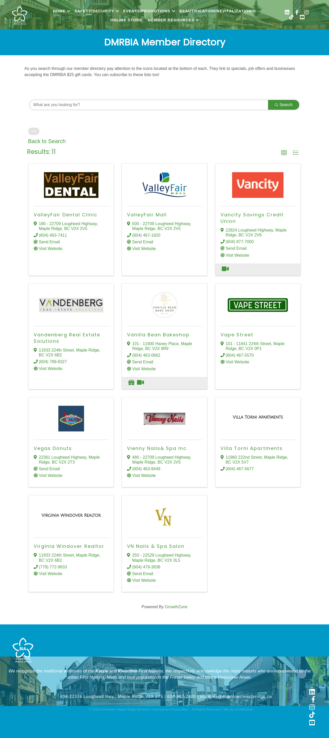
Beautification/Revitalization (215, 11)
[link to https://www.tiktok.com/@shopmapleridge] (291, 18)
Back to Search (47, 141)
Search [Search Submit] (284, 105)
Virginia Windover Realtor (69, 546)
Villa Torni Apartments (252, 448)
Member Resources (171, 20)
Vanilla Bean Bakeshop (158, 334)
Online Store (126, 20)
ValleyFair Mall (147, 214)
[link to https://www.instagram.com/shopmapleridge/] (307, 13)
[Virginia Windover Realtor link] (71, 515)
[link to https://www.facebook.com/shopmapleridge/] (297, 13)
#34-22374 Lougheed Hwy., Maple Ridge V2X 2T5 (111, 696)
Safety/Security (94, 11)
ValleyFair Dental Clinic (65, 214)
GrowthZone (176, 607)
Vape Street (237, 334)
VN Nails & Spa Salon (156, 546)
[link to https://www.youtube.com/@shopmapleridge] (302, 18)
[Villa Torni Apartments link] (258, 417)
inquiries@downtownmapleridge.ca (236, 696)
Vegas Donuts (53, 448)
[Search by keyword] (149, 105)
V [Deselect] (33, 131)
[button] (284, 153)
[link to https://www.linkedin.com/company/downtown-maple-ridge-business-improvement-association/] (287, 13)
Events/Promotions (146, 11)
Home (59, 11)
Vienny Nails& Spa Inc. (157, 448)
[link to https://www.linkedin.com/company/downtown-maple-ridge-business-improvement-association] (312, 692)
